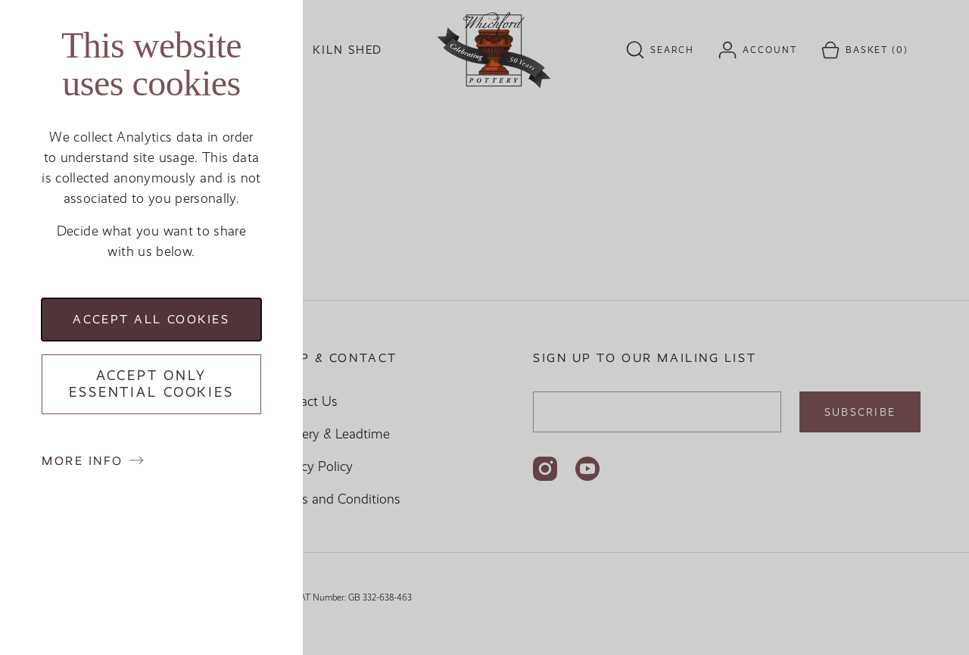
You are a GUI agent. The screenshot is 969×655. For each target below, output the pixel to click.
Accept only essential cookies (151, 384)
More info (82, 461)
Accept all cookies (151, 319)
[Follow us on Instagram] (545, 469)
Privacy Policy (313, 466)
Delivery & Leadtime (331, 433)
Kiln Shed (347, 50)
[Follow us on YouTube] (587, 469)
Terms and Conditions (336, 499)
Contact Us (305, 401)
